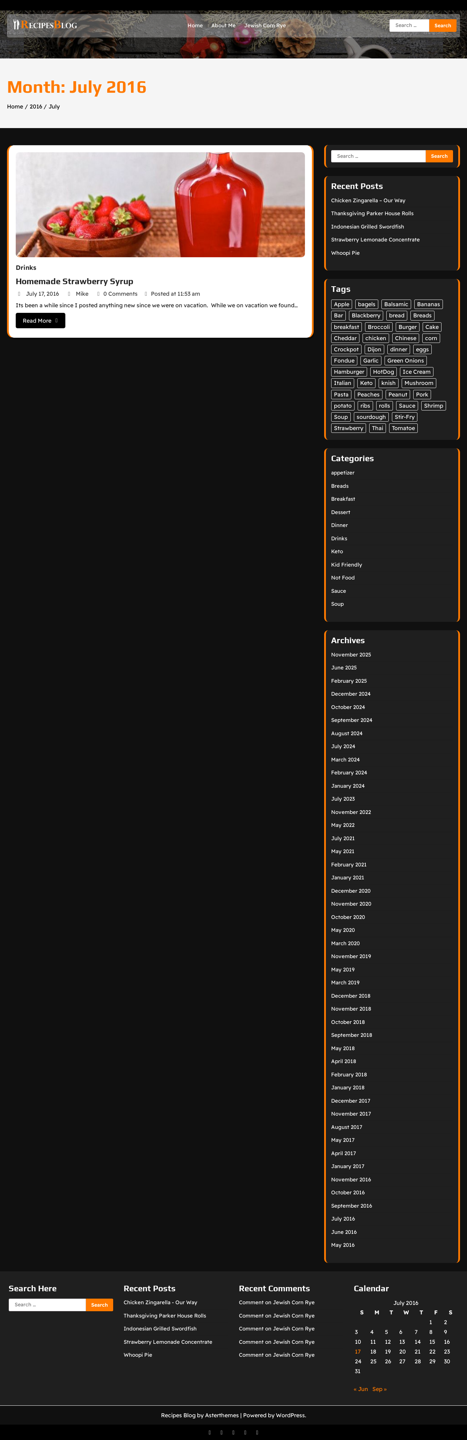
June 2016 (344, 1232)
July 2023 (343, 798)
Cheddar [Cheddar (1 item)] (345, 338)
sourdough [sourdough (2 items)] (371, 416)
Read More (45, 317)
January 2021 (347, 877)
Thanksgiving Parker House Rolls (372, 213)
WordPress (290, 1415)
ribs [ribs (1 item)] (365, 405)
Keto (337, 551)
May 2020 (343, 930)
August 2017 (346, 1127)
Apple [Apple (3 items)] (341, 304)
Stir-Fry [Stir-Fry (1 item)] (405, 416)
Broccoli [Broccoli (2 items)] (379, 326)
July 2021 (343, 838)
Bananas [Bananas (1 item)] (428, 304)
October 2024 (348, 707)
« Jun (361, 1388)
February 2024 (349, 772)
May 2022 (343, 825)
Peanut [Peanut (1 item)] (397, 394)
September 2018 (351, 1035)
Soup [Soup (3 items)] (341, 416)
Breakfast (343, 499)
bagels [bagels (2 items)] (366, 304)
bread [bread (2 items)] (396, 315)
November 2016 (351, 1179)
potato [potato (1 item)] (343, 405)
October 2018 (348, 1022)
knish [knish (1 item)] (388, 382)
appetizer (343, 472)
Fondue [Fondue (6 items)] (344, 360)
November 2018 (351, 1008)
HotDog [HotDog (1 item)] (383, 371)
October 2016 (348, 1192)
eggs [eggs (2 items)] (422, 349)
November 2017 (351, 1113)
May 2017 (343, 1140)
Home (195, 25)
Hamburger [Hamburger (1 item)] (349, 371)
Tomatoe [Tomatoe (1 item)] (403, 427)
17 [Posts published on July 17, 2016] (358, 1351)
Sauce (338, 591)
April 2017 (343, 1153)
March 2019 (345, 982)
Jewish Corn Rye (265, 25)
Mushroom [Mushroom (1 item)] (418, 382)
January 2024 (348, 785)
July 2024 (343, 746)
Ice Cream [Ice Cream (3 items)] (417, 371)
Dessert (340, 512)
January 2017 (347, 1166)
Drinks (31, 266)
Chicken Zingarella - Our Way (160, 1302)
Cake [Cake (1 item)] (432, 326)
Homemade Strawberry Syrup (77, 279)
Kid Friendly (346, 564)
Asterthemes (222, 1415)
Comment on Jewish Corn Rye (277, 1302)
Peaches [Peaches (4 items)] (368, 394)
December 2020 (351, 890)
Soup (337, 603)
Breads (340, 486)
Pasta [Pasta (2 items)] (341, 394)
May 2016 (343, 1245)
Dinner (339, 525)
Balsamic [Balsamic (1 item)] (396, 304)
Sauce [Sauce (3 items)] (407, 405)
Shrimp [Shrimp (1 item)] (433, 405)
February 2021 (349, 864)
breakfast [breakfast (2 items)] (346, 326)
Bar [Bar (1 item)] (338, 315)
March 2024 (345, 759)
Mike (80, 291)
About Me (223, 25)
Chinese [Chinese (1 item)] (405, 338)
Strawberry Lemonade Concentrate (375, 239)
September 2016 (351, 1205)
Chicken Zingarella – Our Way (368, 200)
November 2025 (351, 654)
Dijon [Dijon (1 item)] (374, 349)
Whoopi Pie (345, 253)
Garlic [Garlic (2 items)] (371, 360)
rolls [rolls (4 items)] (384, 405)
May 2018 (343, 1048)
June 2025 (344, 667)
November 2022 (351, 812)
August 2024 (347, 733)
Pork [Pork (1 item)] (422, 394)
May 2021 (343, 851)
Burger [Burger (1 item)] (408, 326)
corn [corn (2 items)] (431, 338)
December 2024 (351, 693)
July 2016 (343, 1218)
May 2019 (343, 969)
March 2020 (345, 943)
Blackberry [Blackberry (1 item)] (366, 315)
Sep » (379, 1388)
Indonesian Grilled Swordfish (367, 226)
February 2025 (349, 680)
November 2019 (351, 956)
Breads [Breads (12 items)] (422, 315)
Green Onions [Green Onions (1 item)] (405, 360)
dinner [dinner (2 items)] (398, 349)
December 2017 (350, 1100)
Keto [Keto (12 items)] (366, 382)
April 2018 (343, 1061)
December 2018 (351, 995)
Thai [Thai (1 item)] (377, 427)
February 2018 (349, 1074)
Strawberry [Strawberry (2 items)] (348, 427)
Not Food (343, 577)
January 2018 (348, 1087)
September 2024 (351, 720)
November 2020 (351, 903)
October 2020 (348, 917)
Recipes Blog (178, 1415)
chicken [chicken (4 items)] (375, 338)
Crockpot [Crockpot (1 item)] (346, 349)
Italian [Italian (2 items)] (342, 382)
